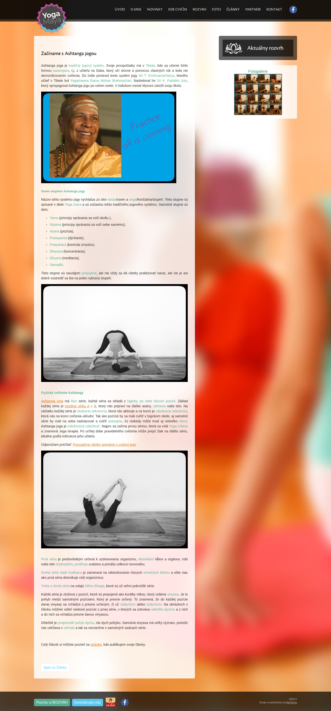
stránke (96, 644)
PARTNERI (253, 9)
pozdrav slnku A (77, 406)
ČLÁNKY (233, 9)
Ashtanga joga (52, 401)
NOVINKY (155, 9)
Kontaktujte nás (87, 702)
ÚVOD (120, 9)
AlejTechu (291, 702)
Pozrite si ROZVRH (52, 702)
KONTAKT (274, 9)
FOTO (216, 9)
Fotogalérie (258, 71)
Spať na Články (55, 667)
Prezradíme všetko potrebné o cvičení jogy (104, 444)
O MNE (136, 9)
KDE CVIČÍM (177, 9)
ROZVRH (199, 9)
